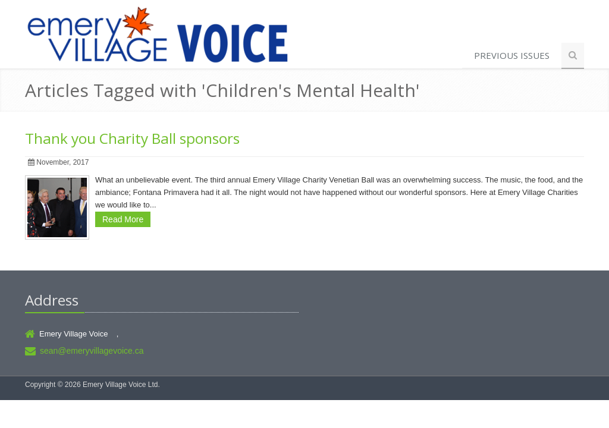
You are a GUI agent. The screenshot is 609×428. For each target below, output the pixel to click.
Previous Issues (512, 55)
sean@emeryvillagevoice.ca (92, 350)
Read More (122, 219)
